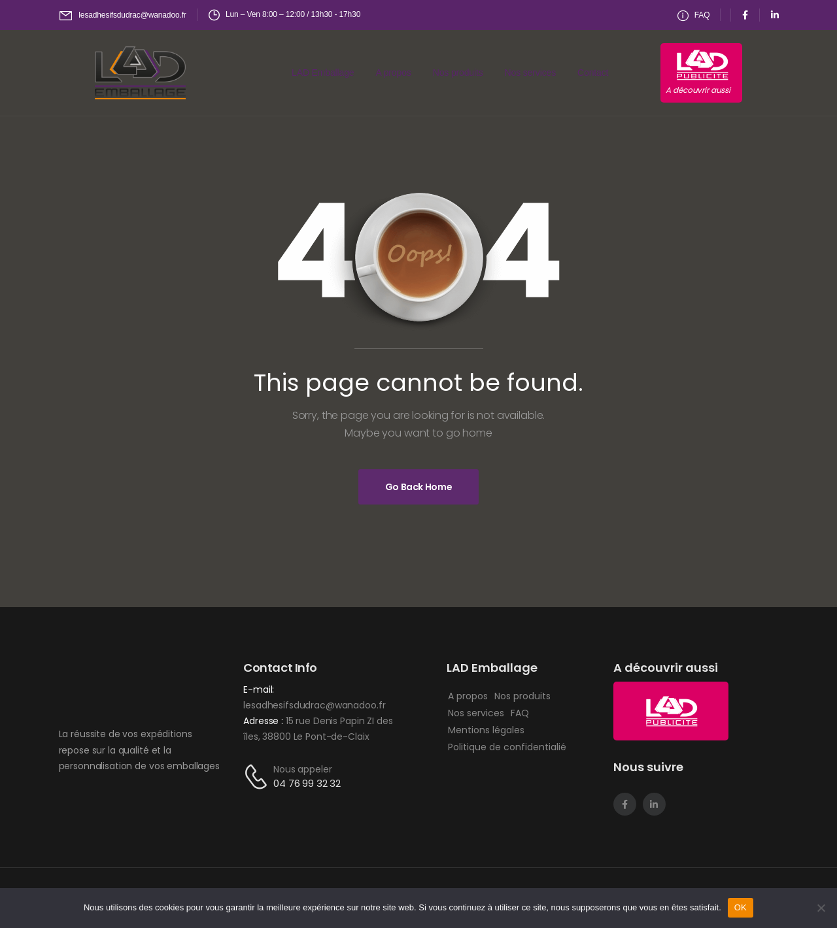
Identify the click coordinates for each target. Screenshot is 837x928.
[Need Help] (693, 15)
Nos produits (458, 72)
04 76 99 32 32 (307, 783)
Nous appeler (302, 769)
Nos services (530, 72)
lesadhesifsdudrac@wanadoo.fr (314, 705)
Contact (592, 72)
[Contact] (258, 776)
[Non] (820, 907)
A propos (393, 72)
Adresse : (264, 720)
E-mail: (258, 689)
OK (740, 907)
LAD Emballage (323, 72)
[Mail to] (123, 15)
